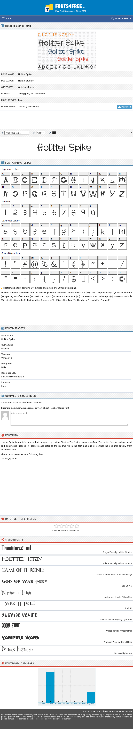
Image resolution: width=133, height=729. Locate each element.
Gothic (21, 87)
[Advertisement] (66, 120)
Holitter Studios (26, 80)
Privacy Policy (116, 711)
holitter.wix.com (8, 449)
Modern (31, 87)
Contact (128, 711)
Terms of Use (102, 711)
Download (124, 107)
